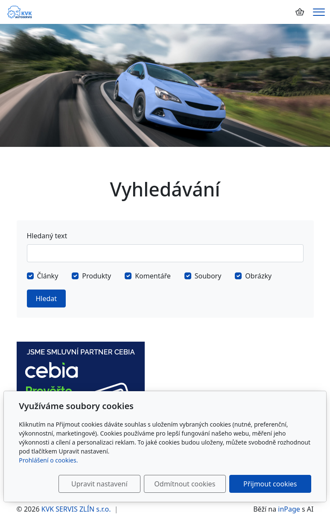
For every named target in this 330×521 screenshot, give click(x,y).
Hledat (46, 298)
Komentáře (153, 276)
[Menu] (319, 12)
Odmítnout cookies (184, 484)
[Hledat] (165, 253)
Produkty (96, 276)
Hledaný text (47, 235)
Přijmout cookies (270, 484)
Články (47, 276)
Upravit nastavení (99, 484)
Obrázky (258, 276)
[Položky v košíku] (299, 12)
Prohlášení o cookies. (48, 460)
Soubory (208, 276)
